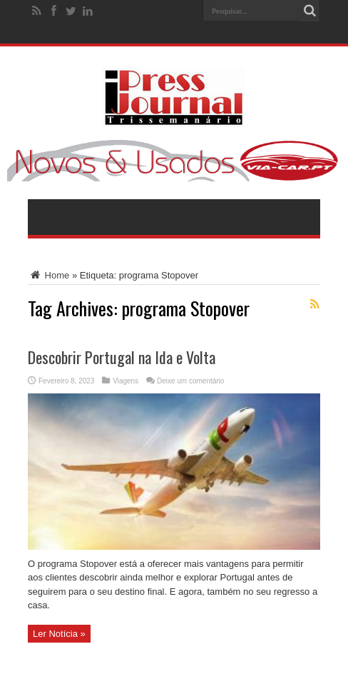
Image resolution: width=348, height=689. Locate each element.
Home (48, 275)
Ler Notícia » (59, 633)
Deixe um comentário (190, 381)
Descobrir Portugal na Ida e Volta (121, 357)
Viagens (125, 381)
